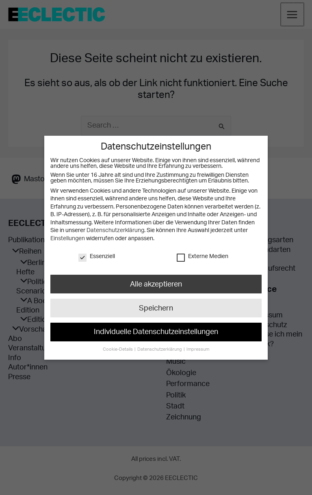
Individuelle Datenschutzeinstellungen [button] (156, 329)
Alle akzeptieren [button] (156, 283)
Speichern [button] (156, 306)
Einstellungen (67, 238)
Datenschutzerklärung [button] (160, 345)
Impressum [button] (196, 345)
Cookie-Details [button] (119, 345)
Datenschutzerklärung (115, 230)
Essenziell (97, 256)
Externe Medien (202, 256)
